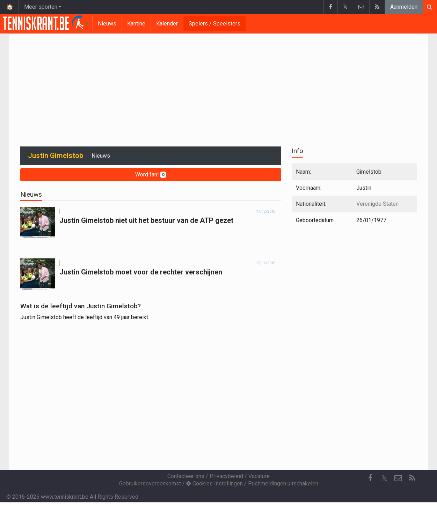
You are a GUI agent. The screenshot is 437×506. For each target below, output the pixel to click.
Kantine (136, 23)
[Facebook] (370, 478)
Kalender (167, 23)
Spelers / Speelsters (214, 23)
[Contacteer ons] (398, 478)
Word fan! (150, 174)
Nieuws (107, 23)
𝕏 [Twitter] (384, 478)
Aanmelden (403, 6)
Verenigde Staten (377, 204)
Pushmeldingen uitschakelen (283, 483)
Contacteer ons (185, 476)
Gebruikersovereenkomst (150, 483)
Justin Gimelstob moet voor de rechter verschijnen (140, 272)
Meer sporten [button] (40, 6)
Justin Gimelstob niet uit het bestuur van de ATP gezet (146, 220)
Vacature (259, 476)
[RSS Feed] (412, 478)
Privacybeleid (226, 476)
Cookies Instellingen (214, 483)
